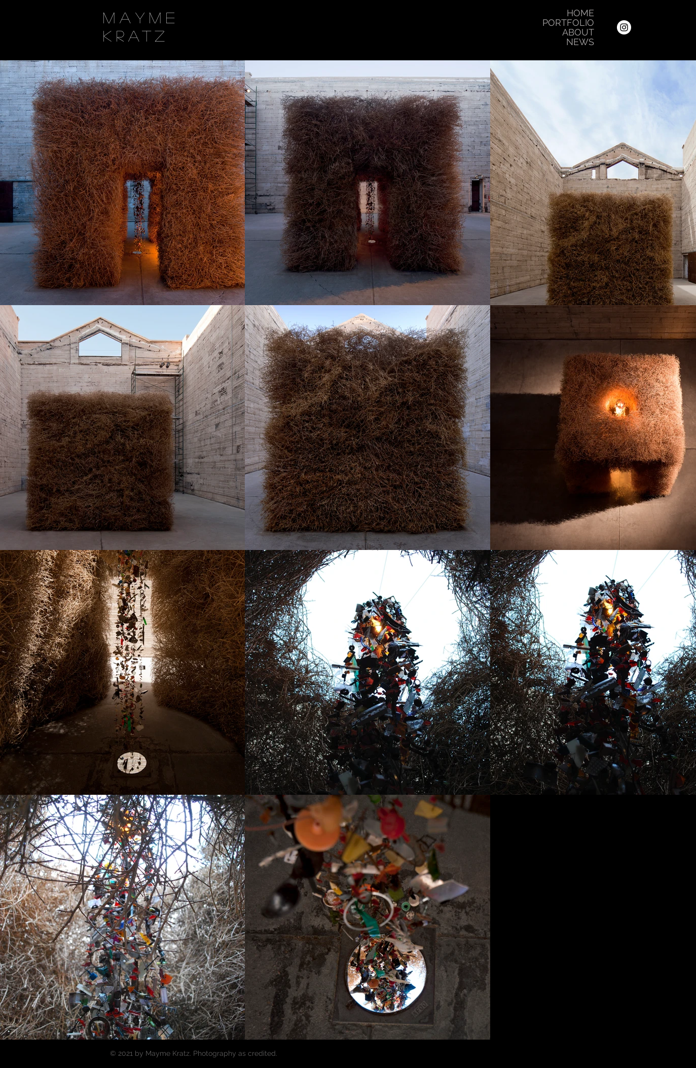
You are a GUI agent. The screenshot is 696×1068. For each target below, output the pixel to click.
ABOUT (578, 32)
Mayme (141, 17)
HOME (580, 13)
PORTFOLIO (568, 22)
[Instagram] (624, 27)
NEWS (580, 42)
